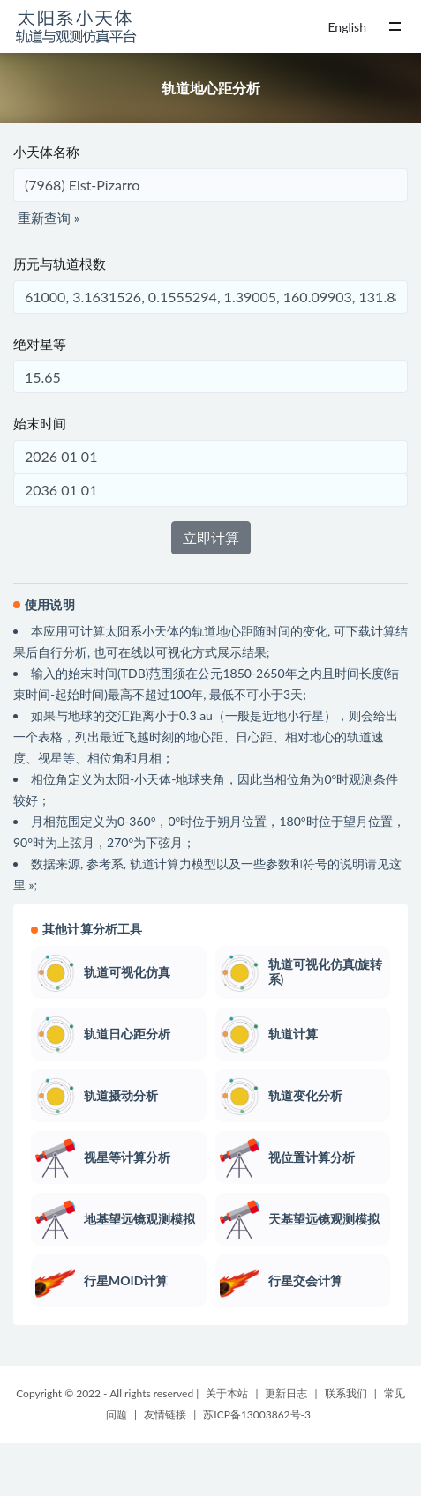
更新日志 (286, 1393)
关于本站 (227, 1393)
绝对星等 (39, 344)
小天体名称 (46, 152)
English (346, 26)
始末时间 (39, 423)
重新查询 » (48, 218)
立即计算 (211, 537)
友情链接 (165, 1414)
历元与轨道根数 (59, 264)
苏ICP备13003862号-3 (257, 1414)
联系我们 (346, 1393)
